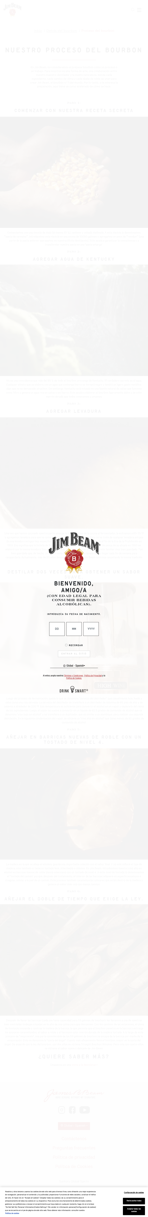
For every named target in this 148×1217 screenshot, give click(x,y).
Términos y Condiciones (73, 676)
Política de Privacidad (93, 676)
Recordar (76, 645)
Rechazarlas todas (134, 1201)
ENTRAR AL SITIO (74, 654)
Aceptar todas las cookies (134, 1210)
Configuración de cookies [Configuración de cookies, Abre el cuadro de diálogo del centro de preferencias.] (134, 1193)
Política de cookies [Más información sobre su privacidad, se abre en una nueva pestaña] (12, 1214)
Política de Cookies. (74, 678)
